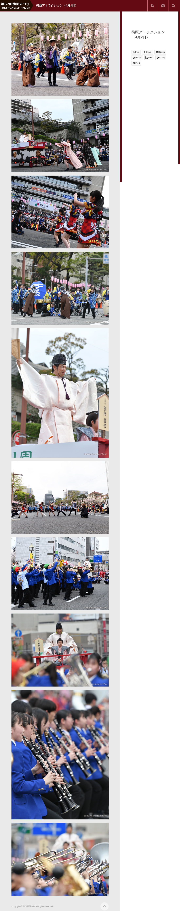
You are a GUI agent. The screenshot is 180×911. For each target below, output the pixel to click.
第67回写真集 (29, 906)
